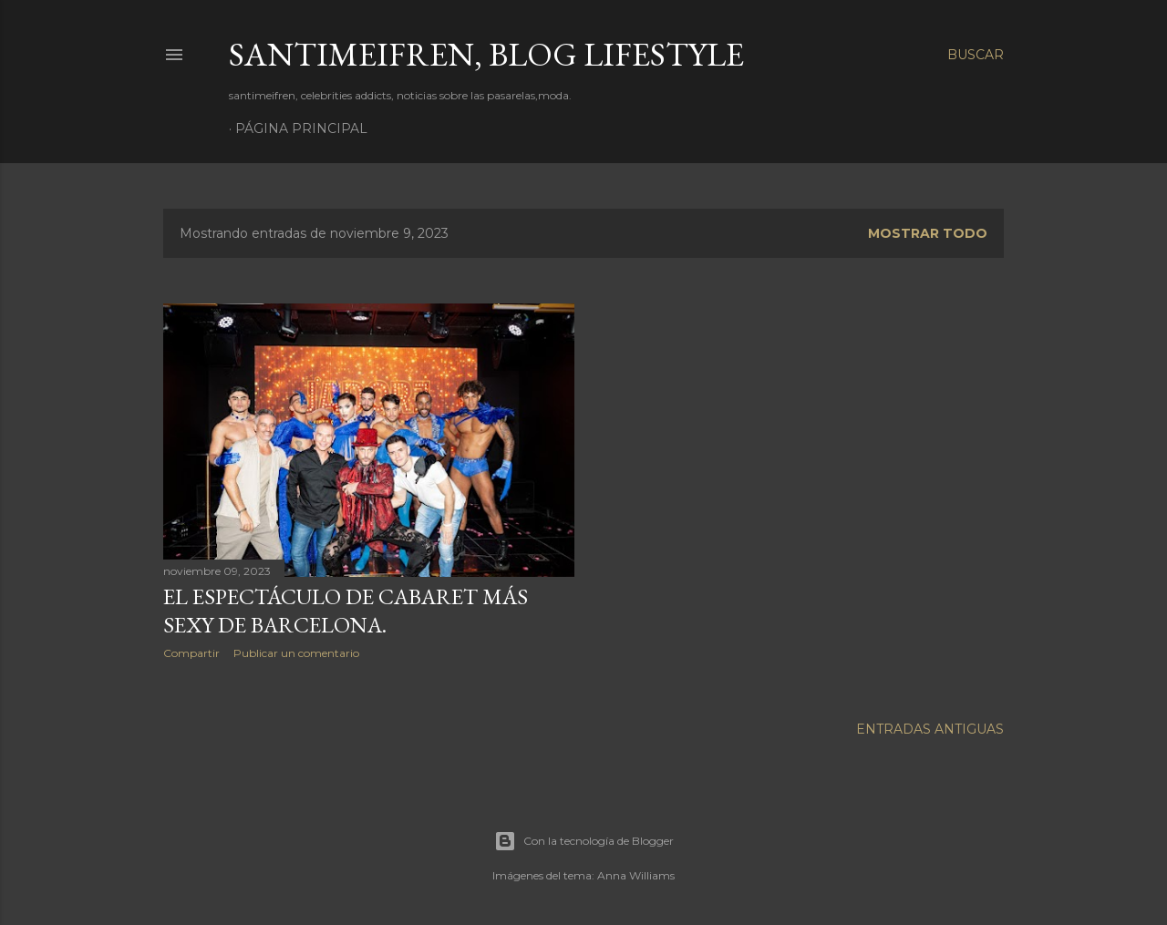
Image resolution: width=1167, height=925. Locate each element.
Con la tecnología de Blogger (584, 838)
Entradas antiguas (930, 726)
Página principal (301, 128)
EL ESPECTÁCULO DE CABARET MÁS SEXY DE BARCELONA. (345, 610)
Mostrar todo (927, 233)
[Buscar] (975, 55)
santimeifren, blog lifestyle (486, 54)
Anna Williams (636, 872)
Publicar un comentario (296, 653)
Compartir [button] (191, 653)
